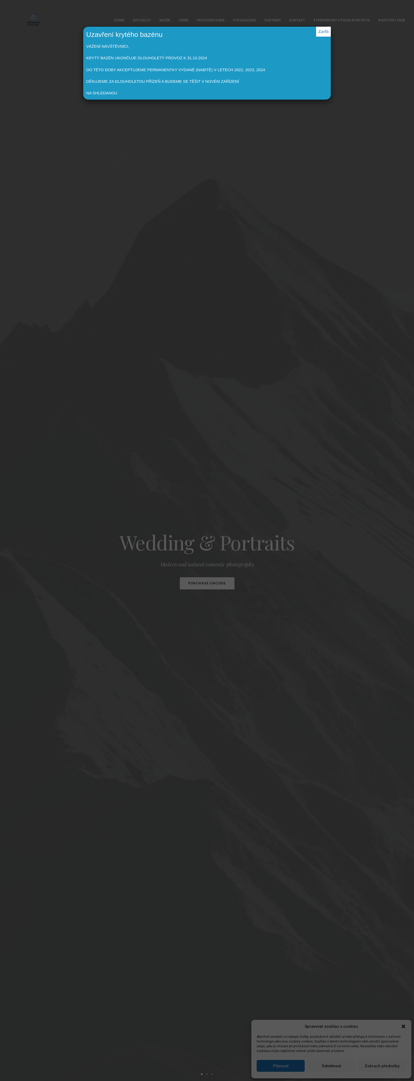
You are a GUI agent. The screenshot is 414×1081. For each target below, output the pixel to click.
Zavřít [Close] (323, 31)
